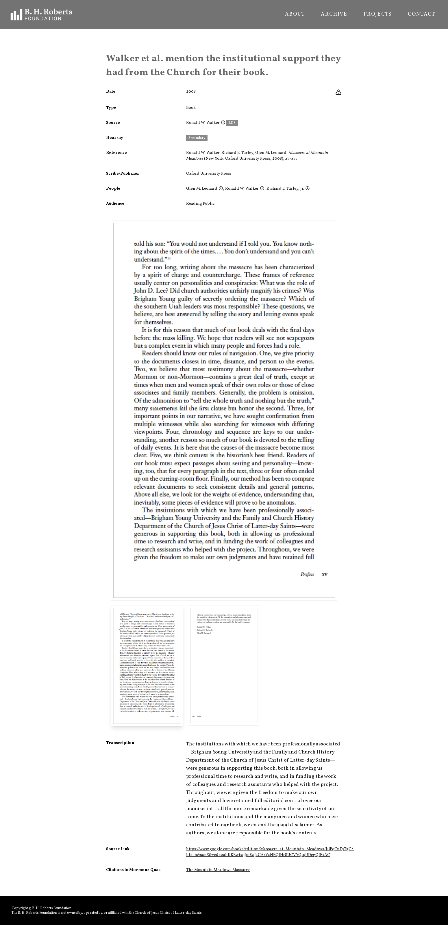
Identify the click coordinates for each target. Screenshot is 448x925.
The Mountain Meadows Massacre (218, 870)
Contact (421, 14)
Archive (334, 14)
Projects (378, 14)
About (295, 14)
